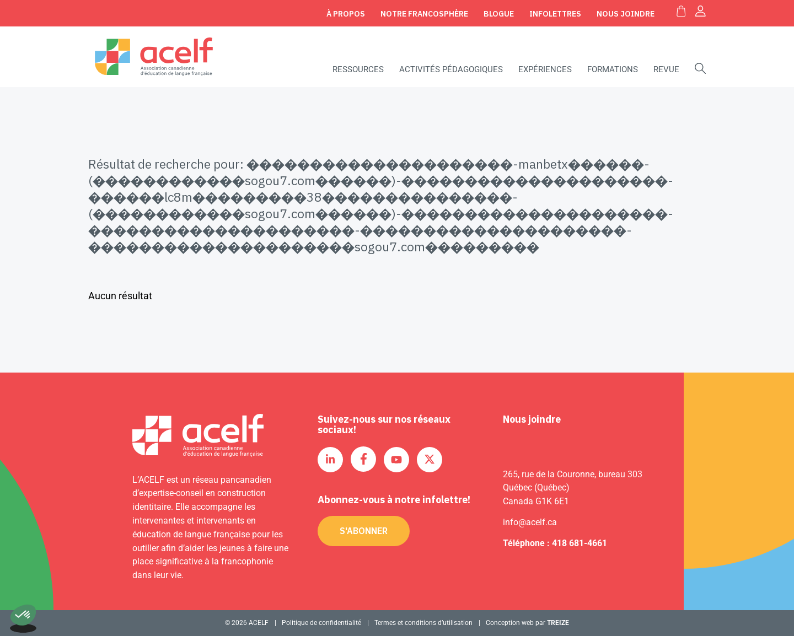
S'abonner (364, 530)
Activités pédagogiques (451, 69)
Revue (666, 69)
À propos (345, 14)
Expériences (545, 69)
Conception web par (527, 623)
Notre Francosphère (424, 14)
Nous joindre (625, 14)
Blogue (499, 14)
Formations (612, 69)
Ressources (358, 69)
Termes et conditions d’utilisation (423, 623)
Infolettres (555, 14)
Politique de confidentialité (321, 623)
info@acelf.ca (530, 522)
